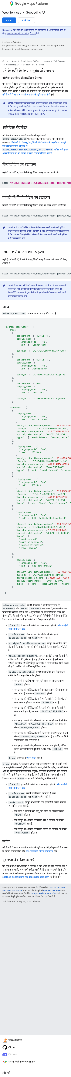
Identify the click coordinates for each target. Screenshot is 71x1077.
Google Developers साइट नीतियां (44, 893)
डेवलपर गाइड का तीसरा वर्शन (33, 65)
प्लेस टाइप (31, 758)
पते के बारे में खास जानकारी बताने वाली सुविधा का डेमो (26, 94)
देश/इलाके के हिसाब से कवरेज (39, 851)
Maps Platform (31, 4)
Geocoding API (36, 12)
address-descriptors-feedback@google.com (25, 876)
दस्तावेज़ (47, 61)
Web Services (11, 12)
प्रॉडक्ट (14, 61)
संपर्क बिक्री (26, 20)
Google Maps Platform (30, 61)
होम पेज (5, 61)
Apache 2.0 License (51, 890)
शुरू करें (9, 20)
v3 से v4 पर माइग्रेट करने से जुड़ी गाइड (21, 33)
